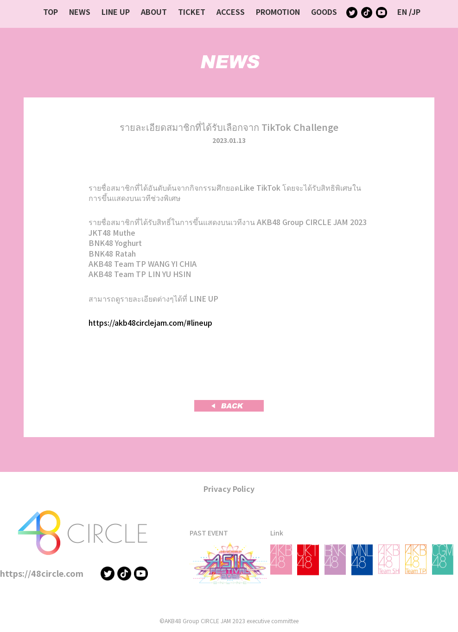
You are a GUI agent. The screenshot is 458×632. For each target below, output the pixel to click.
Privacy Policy (229, 488)
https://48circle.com (41, 573)
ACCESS (230, 11)
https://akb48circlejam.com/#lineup (150, 322)
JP (416, 11)
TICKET (191, 11)
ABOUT (154, 11)
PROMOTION (278, 11)
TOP (50, 11)
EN (402, 11)
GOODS (324, 11)
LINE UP (116, 11)
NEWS (79, 11)
